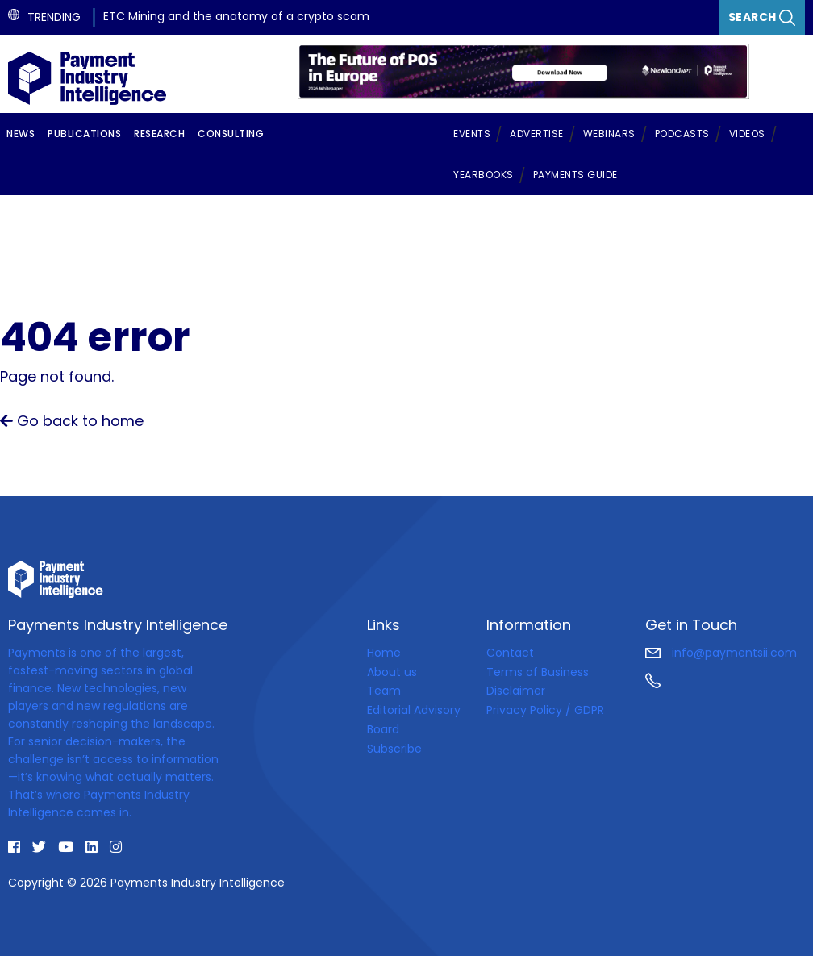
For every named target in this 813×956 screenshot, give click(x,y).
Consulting (231, 133)
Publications (84, 133)
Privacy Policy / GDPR (545, 710)
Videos (747, 133)
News (20, 133)
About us (392, 672)
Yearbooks (483, 175)
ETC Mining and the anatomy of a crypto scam (236, 16)
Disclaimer (515, 691)
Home (384, 653)
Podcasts (682, 133)
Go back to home (72, 421)
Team (384, 691)
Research (159, 133)
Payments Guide (575, 175)
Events (471, 133)
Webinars (609, 133)
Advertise (537, 133)
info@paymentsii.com (721, 653)
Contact (510, 653)
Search (762, 17)
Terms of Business (537, 672)
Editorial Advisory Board (414, 719)
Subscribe (394, 749)
